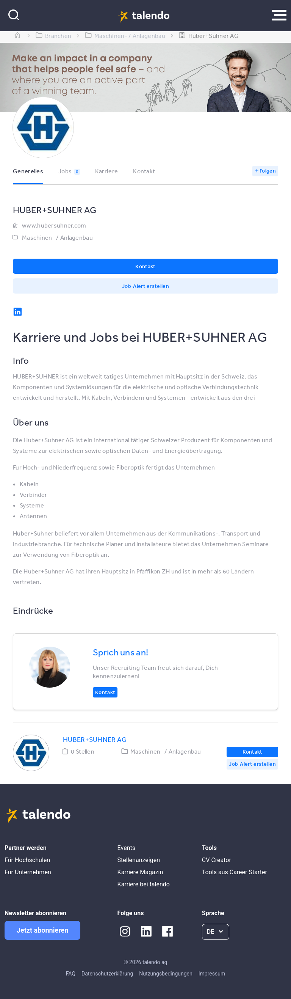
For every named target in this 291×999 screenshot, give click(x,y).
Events (126, 847)
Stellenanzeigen (138, 860)
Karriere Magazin (140, 872)
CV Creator (216, 860)
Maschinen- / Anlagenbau (57, 237)
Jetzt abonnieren (42, 930)
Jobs (69, 171)
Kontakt (144, 171)
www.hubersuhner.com (54, 225)
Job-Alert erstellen (145, 286)
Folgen (268, 170)
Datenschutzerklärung (107, 974)
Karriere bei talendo (143, 884)
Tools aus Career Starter (234, 872)
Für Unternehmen (28, 872)
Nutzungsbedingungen (165, 974)
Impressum (212, 974)
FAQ (70, 974)
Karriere (106, 171)
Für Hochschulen (27, 860)
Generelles (28, 171)
